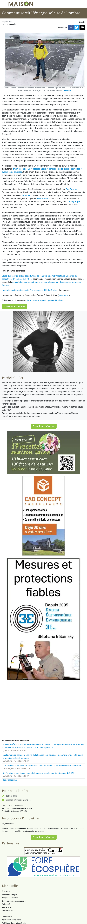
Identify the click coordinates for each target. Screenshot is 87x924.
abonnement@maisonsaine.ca (18, 800)
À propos (6, 891)
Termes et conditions (11, 920)
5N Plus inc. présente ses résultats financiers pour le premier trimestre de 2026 (38, 773)
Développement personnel (14, 901)
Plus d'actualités (9, 780)
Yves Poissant (43, 198)
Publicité (6, 904)
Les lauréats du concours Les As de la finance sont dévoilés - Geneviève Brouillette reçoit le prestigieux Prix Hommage (43, 756)
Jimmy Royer (74, 201)
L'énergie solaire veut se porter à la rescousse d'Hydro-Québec (30, 290)
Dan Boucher (71, 189)
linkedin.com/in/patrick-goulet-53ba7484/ (45, 300)
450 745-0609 (11, 796)
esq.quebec (64, 295)
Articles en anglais (10, 895)
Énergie (81, 22)
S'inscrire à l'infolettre (43, 426)
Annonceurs (7, 910)
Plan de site (7, 916)
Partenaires (7, 907)
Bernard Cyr (27, 195)
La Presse (67, 90)
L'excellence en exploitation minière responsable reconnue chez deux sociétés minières (42, 765)
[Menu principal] (4, 4)
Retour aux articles (14, 306)
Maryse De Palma (10, 898)
